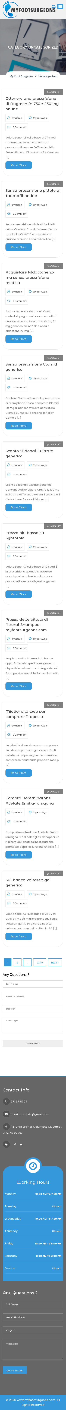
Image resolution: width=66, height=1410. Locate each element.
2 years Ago (38, 118)
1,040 (40, 962)
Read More (18, 165)
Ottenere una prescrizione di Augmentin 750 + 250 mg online (32, 103)
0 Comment (16, 127)
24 (54, 444)
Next (55, 962)
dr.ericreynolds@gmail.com (30, 1114)
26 (54, 92)
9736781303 (19, 1101)
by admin (15, 118)
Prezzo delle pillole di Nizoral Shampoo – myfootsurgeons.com (26, 624)
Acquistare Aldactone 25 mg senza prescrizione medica (29, 277)
